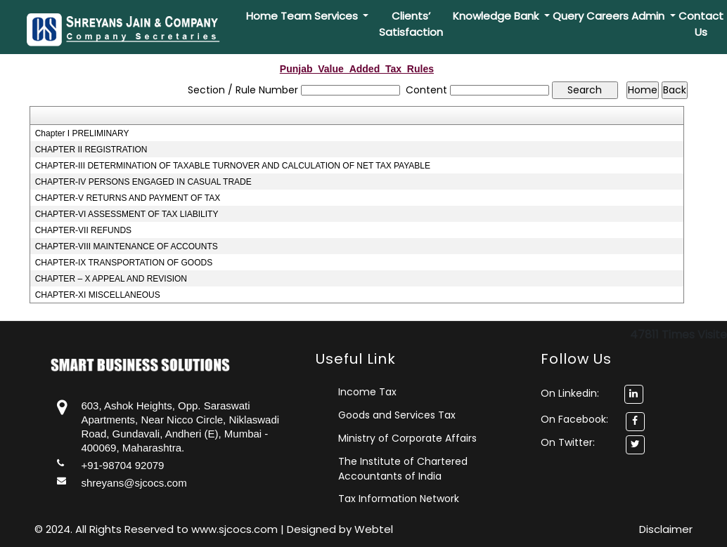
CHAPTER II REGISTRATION (91, 149)
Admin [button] (649, 15)
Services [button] (337, 15)
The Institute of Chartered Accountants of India (403, 468)
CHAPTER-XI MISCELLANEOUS (97, 295)
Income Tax (367, 392)
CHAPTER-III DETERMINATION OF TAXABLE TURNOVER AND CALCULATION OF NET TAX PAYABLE (232, 166)
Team (296, 15)
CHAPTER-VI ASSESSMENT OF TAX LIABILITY (127, 214)
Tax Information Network (398, 499)
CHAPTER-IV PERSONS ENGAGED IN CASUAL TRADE (143, 182)
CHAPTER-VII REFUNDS (83, 230)
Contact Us (700, 23)
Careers (607, 15)
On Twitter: (568, 442)
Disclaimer (666, 529)
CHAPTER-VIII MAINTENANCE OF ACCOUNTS (126, 246)
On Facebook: (574, 419)
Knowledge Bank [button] (497, 15)
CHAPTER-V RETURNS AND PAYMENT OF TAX (128, 198)
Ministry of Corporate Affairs (407, 438)
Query (568, 15)
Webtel (373, 529)
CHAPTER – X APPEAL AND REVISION (111, 279)
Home (262, 15)
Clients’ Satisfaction (411, 23)
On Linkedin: (592, 393)
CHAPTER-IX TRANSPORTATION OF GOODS (123, 263)
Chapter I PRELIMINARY (82, 133)
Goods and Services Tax (397, 415)
